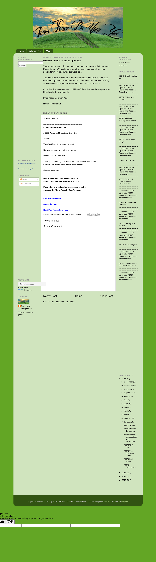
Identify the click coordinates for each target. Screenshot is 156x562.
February (128, 418)
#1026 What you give (128, 245)
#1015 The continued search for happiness (128, 264)
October (127, 389)
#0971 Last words (128, 460)
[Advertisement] (26, 112)
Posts (23, 179)
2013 (124, 480)
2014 (124, 476)
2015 (124, 473)
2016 (124, 379)
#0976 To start (129, 425)
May (126, 407)
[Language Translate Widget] (32, 284)
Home (21, 51)
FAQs (48, 51)
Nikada (107, 502)
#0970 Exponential (127, 160)
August (127, 396)
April (126, 411)
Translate (25, 290)
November (128, 385)
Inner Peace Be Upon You (27, 163)
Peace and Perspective (26, 307)
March (127, 415)
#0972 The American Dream (129, 453)
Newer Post (50, 296)
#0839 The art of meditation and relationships (126, 181)
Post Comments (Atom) (64, 302)
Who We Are (35, 51)
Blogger (124, 502)
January (127, 422)
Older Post (106, 296)
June (126, 404)
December (128, 382)
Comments (25, 184)
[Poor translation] (10, 521)
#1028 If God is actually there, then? (127, 119)
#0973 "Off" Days (128, 446)
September (129, 393)
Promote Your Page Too (26, 169)
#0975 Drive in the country (130, 430)
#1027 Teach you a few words (127, 224)
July (126, 400)
